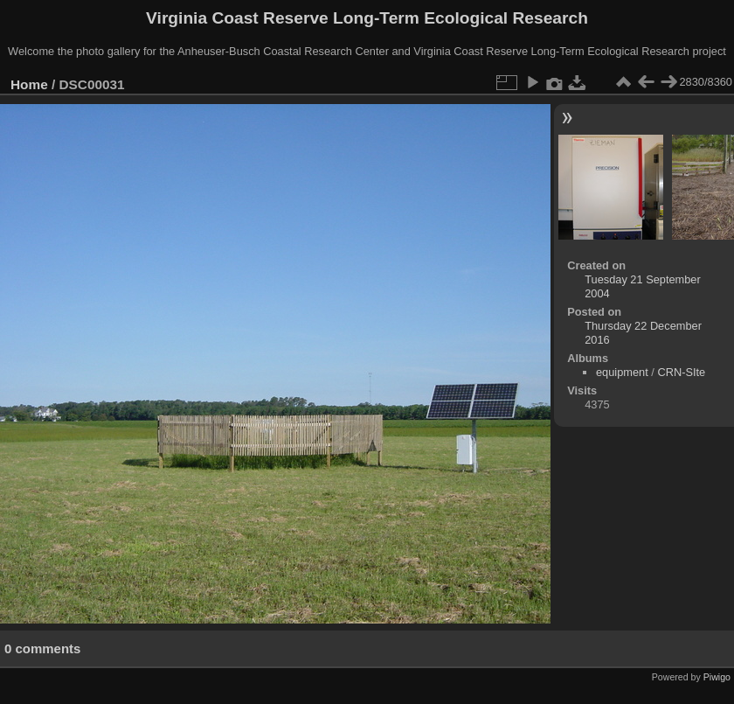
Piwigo (717, 677)
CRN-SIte (681, 372)
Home (29, 84)
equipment (622, 372)
